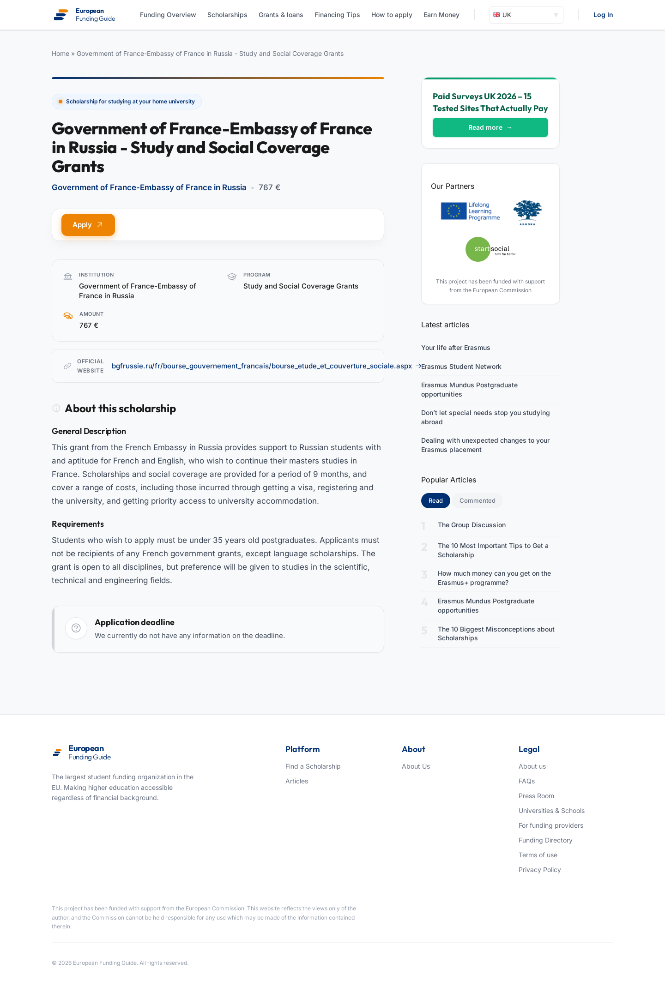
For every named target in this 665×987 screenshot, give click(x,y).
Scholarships (227, 14)
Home (60, 53)
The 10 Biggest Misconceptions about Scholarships (496, 633)
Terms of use (538, 855)
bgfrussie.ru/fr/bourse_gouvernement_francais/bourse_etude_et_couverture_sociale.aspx (267, 365)
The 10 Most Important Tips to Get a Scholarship (493, 550)
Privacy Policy (540, 869)
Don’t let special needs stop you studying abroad (485, 417)
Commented (477, 500)
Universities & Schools (552, 810)
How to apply (391, 14)
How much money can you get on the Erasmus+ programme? (494, 577)
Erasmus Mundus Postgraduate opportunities (469, 389)
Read (439, 500)
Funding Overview (168, 14)
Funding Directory (546, 840)
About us (532, 766)
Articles (296, 781)
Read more (490, 127)
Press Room (536, 796)
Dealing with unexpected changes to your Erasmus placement (485, 444)
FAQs (527, 781)
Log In (603, 14)
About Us (416, 766)
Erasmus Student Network (461, 366)
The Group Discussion (472, 525)
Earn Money (441, 14)
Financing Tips (337, 14)
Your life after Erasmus (455, 347)
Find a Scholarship (313, 766)
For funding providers (551, 825)
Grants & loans (281, 14)
